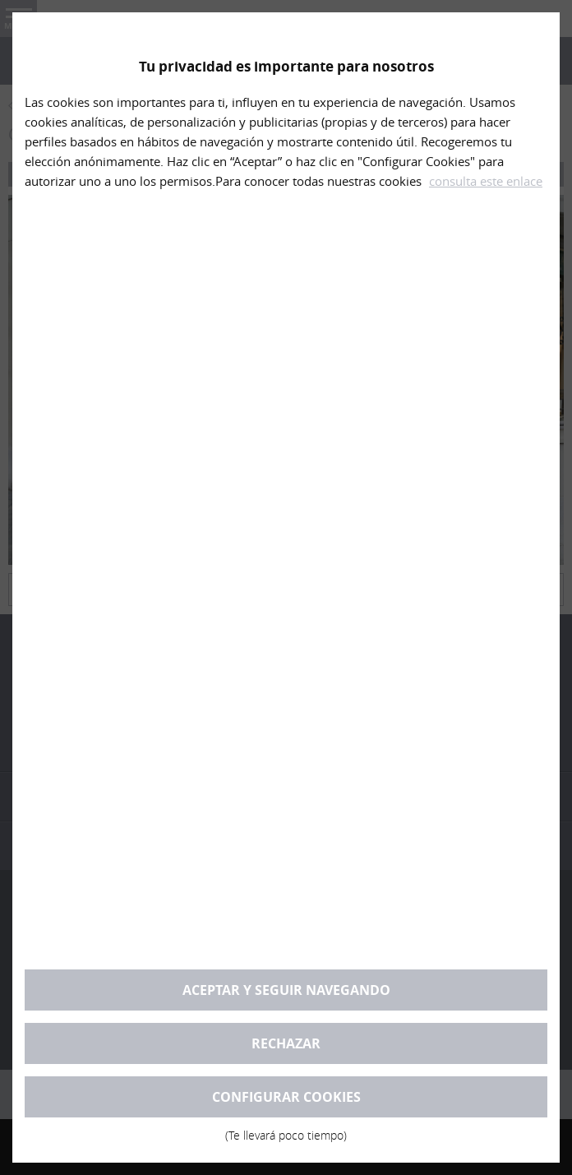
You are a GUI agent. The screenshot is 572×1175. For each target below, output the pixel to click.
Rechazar (286, 1043)
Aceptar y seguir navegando (286, 990)
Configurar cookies (286, 1102)
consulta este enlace (485, 181)
